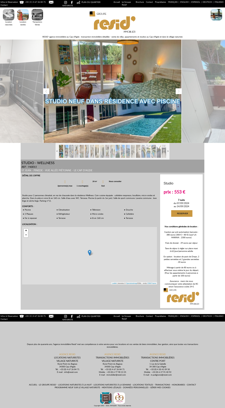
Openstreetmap (131, 283)
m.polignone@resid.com (161, 374)
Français (173, 2)
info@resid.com (71, 372)
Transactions (162, 384)
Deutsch (207, 2)
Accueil (117, 2)
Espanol (195, 2)
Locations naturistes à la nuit (75, 384)
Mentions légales (111, 387)
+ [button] (26, 231)
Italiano (219, 2)
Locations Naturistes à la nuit (216, 21)
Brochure (140, 2)
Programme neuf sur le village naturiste (77, 387)
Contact (149, 2)
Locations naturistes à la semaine (112, 384)
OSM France (151, 283)
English (184, 2)
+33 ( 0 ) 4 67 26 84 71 (32, 2)
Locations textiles (143, 384)
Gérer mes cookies (160, 387)
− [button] (26, 235)
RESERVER (182, 213)
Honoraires (178, 384)
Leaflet (114, 283)
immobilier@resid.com (116, 374)
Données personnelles (135, 387)
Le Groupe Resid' (126, 3)
